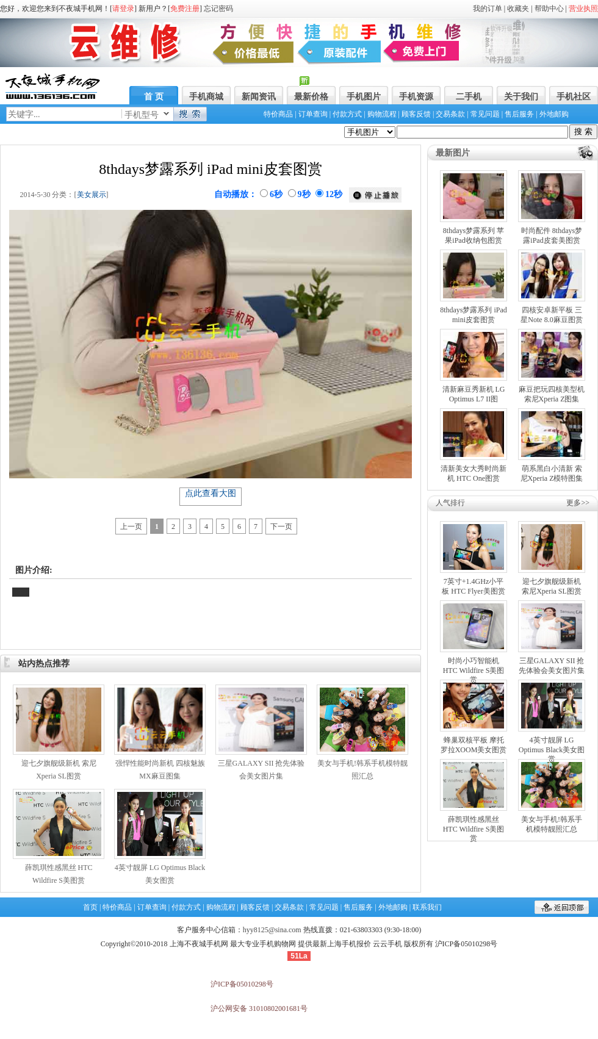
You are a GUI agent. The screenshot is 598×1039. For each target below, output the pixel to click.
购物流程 (382, 114)
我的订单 (487, 8)
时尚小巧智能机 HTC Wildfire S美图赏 (474, 670)
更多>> (577, 502)
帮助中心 (549, 8)
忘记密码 (218, 8)
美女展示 (91, 194)
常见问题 (485, 114)
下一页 (281, 526)
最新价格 (311, 96)
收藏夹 (518, 8)
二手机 (468, 96)
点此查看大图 (210, 493)
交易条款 (450, 114)
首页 (90, 907)
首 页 (154, 96)
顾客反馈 (416, 114)
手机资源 (416, 96)
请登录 (123, 8)
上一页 (131, 526)
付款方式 (347, 114)
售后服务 (519, 114)
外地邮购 (554, 114)
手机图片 (364, 96)
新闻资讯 (259, 96)
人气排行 (450, 502)
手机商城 (206, 96)
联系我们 (427, 907)
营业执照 (583, 8)
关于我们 (521, 96)
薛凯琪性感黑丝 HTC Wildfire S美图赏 (474, 829)
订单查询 (313, 114)
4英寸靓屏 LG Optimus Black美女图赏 (552, 749)
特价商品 (278, 114)
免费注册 (185, 8)
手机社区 (574, 96)
